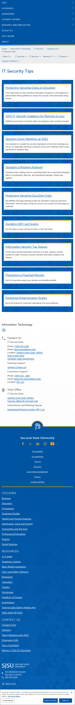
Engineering (8, 508)
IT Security (38, 49)
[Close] (71, 692)
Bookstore (7, 576)
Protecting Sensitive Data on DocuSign (30, 88)
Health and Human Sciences (16, 518)
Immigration (8, 602)
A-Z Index (7, 556)
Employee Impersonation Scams (26, 298)
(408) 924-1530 (22, 346)
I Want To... (6, 56)
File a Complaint (10, 645)
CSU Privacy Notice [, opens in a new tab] (14, 696)
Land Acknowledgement (37, 472)
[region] (37, 697)
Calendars (7, 582)
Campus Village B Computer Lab (22, 401)
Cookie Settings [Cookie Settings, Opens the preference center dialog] (8, 700)
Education (7, 503)
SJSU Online (8, 36)
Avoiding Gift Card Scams (22, 224)
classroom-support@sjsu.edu (27, 379)
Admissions (8, 14)
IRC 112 (20, 382)
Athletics (7, 30)
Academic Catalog (11, 561)
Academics (7, 8)
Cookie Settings (37, 482)
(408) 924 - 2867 (22, 376)
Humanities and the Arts (14, 529)
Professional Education (14, 534)
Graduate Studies (11, 513)
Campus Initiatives (9, 61)
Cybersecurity (53, 49)
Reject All (65, 700)
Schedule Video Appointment (20, 359)
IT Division (62, 56)
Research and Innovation (16, 25)
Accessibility (37, 451)
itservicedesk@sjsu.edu (25, 349)
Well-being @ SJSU (12, 612)
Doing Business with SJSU (15, 635)
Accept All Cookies (50, 700)
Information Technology (20, 49)
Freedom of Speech (12, 597)
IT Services (19, 56)
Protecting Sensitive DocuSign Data (29, 196)
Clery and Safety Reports (15, 571)
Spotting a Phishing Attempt (24, 167)
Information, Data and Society (17, 523)
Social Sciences (9, 544)
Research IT (48, 56)
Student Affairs (11, 19)
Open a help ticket (15, 356)
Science (6, 539)
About (5, 42)
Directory (6, 630)
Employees (7, 592)
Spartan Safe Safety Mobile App (19, 607)
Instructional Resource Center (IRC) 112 (26, 409)
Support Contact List (16, 367)
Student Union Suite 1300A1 (29, 352)
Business (6, 498)
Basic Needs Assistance (14, 566)
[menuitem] (6, 56)
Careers (6, 587)
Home (4, 49)
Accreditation (37, 456)
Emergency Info (10, 640)
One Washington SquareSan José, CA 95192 (15, 673)
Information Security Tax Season (26, 247)
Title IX (37, 461)
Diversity (37, 466)
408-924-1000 (11, 677)
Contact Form (9, 625)
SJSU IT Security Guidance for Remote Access (35, 116)
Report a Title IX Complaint (16, 650)
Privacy (37, 477)
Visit (4, 3)
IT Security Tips (8, 51)
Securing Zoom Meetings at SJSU (27, 139)
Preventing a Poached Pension (25, 275)
